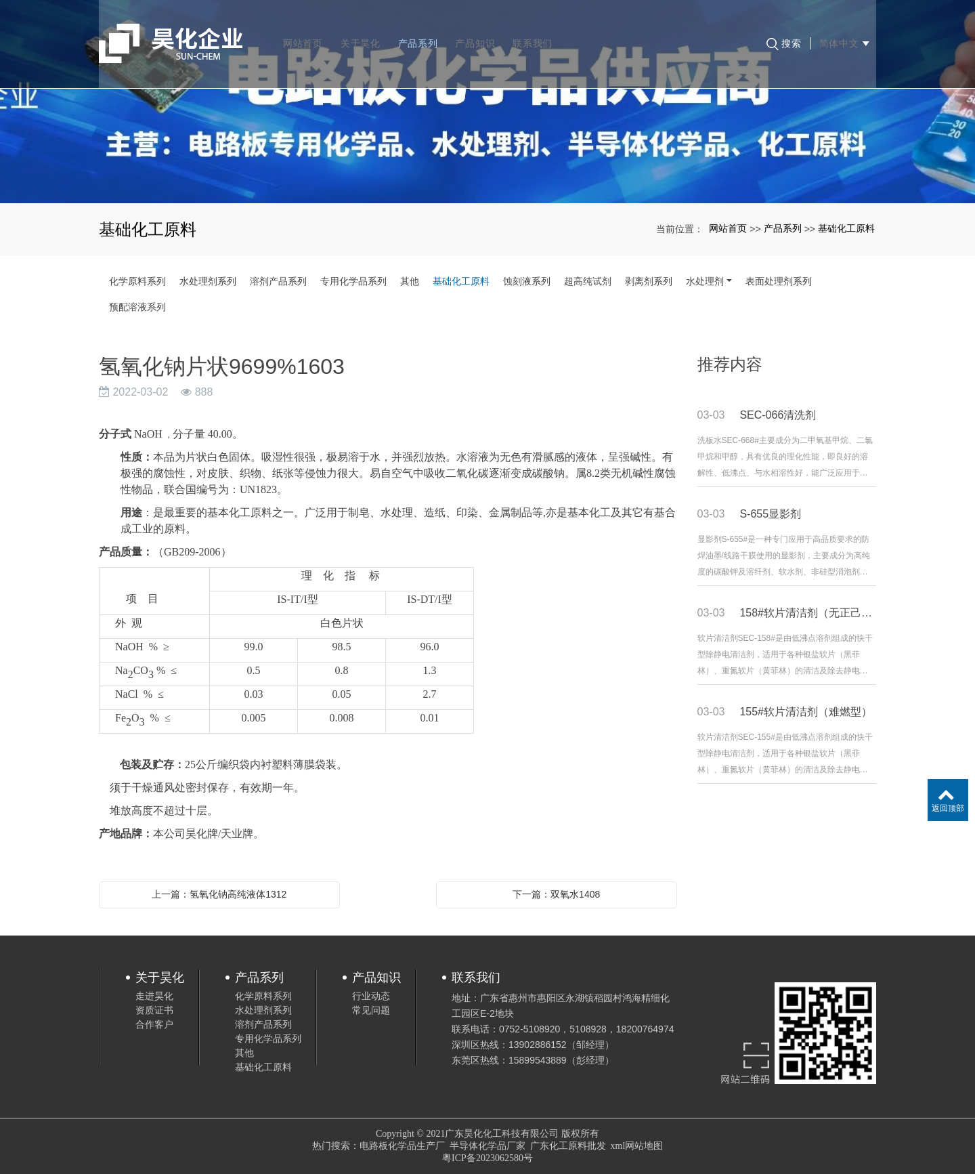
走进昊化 (154, 995)
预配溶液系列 (137, 306)
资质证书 (154, 1010)
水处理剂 (705, 281)
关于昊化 (363, 33)
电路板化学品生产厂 (402, 1146)
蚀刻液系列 (526, 281)
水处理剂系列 (207, 281)
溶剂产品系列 (278, 281)
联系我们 (535, 33)
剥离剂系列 (648, 281)
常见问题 (371, 1010)
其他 (409, 281)
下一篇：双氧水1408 (556, 894)
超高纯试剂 (587, 281)
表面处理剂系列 (778, 281)
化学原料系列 (137, 281)
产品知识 (477, 33)
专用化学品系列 (353, 281)
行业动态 (371, 995)
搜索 (782, 34)
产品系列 (420, 33)
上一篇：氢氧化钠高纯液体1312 (219, 894)
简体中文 (842, 33)
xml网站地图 (637, 1146)
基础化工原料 (846, 228)
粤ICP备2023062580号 (487, 1158)
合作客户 (154, 1024)
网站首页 (305, 33)
